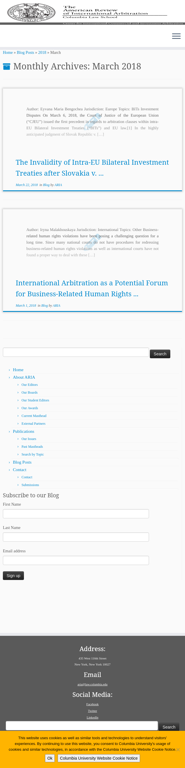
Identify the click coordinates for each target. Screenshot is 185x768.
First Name (12, 545)
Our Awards (30, 449)
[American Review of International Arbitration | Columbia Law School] (92, 30)
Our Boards (30, 434)
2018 (42, 94)
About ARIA (24, 418)
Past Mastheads (32, 488)
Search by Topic (33, 496)
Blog (46, 226)
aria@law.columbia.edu (92, 684)
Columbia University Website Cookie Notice (99, 758)
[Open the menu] (176, 70)
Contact (20, 511)
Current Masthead (34, 457)
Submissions (30, 526)
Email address (14, 592)
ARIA (58, 226)
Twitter (92, 710)
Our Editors (30, 426)
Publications (23, 472)
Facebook (92, 704)
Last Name (11, 568)
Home (8, 94)
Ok (49, 758)
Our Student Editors (35, 441)
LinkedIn (92, 717)
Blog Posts (25, 94)
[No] (178, 749)
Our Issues (29, 480)
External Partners (34, 465)
